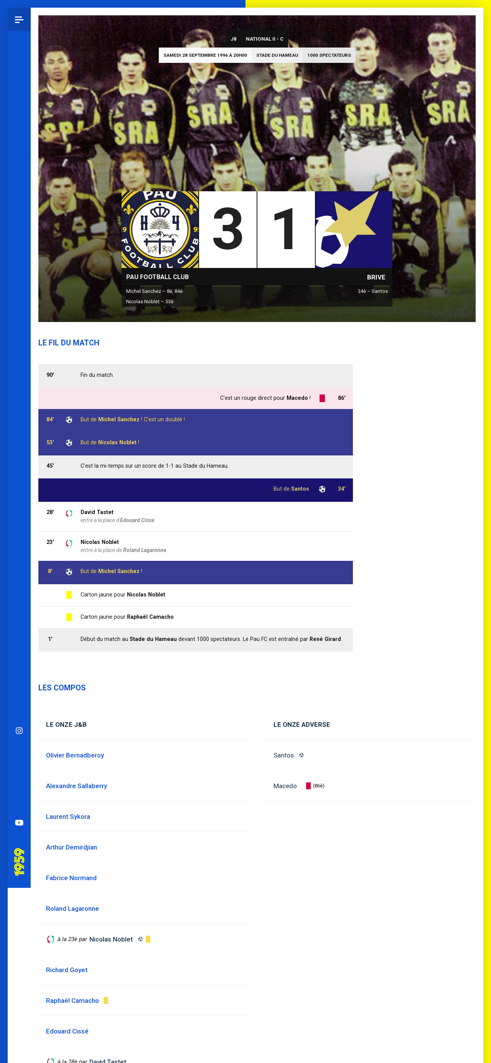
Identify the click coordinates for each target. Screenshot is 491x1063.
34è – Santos (373, 291)
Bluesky (19, 374)
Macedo (285, 786)
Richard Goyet (66, 970)
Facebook (19, 397)
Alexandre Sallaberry (76, 786)
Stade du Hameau (277, 55)
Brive (376, 277)
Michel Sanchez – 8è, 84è (154, 291)
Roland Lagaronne (144, 550)
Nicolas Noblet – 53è (149, 301)
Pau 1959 (21, 471)
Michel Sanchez (119, 571)
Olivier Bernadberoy (75, 755)
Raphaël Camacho (150, 617)
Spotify (19, 420)
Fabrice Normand (71, 878)
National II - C (264, 39)
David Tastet (97, 512)
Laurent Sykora (68, 816)
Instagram (19, 351)
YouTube (19, 443)
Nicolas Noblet (100, 542)
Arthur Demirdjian (71, 847)
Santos (284, 755)
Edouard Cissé (137, 520)
